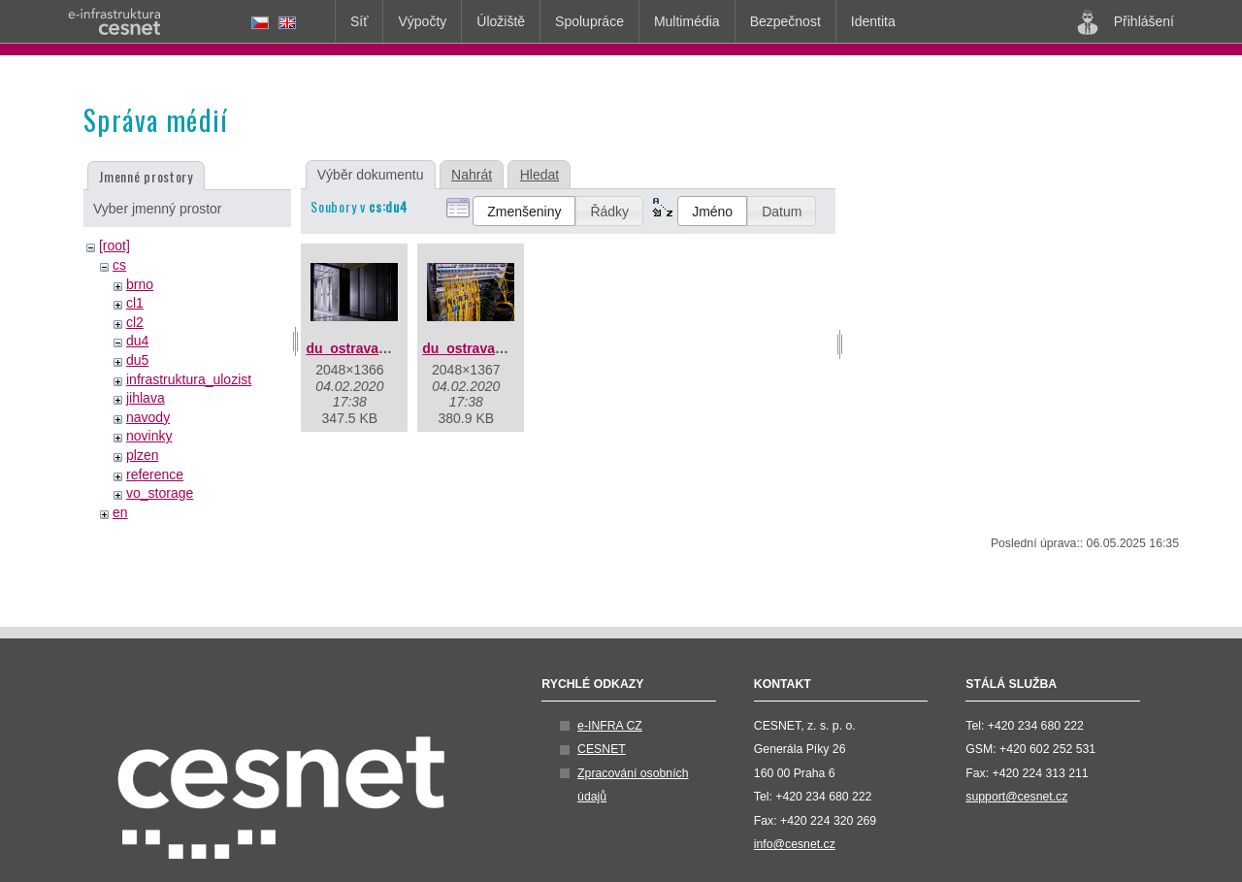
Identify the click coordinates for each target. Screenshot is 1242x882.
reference (154, 474)
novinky (149, 435)
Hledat (539, 174)
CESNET (601, 749)
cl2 (135, 322)
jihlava (145, 398)
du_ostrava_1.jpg (361, 348)
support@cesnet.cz (1016, 796)
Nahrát (471, 174)
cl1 (135, 302)
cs (119, 265)
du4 (137, 340)
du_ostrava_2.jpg (478, 348)
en (120, 512)
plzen (142, 455)
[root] (114, 245)
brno (139, 284)
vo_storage (159, 493)
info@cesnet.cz (794, 844)
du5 (137, 360)
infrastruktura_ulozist (188, 379)
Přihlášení (1125, 22)
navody (148, 417)
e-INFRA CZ (609, 726)
